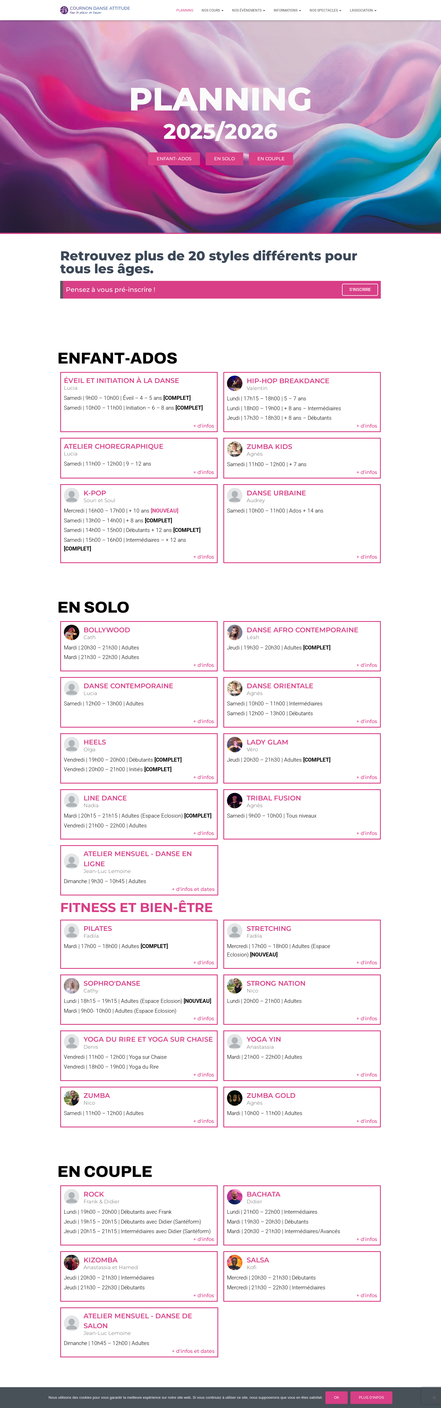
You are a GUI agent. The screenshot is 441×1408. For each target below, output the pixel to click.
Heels (95, 742)
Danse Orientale (280, 686)
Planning (184, 10)
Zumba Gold (271, 1096)
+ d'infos (203, 426)
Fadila (91, 936)
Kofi (251, 1268)
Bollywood (107, 630)
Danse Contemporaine (128, 686)
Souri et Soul (99, 500)
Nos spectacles (325, 10)
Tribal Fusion (274, 798)
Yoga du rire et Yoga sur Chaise (148, 1040)
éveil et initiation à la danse (121, 380)
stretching (269, 929)
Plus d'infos (371, 1397)
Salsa (258, 1260)
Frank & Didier (102, 1202)
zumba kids (269, 447)
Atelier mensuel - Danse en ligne (138, 859)
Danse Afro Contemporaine (302, 630)
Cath (90, 637)
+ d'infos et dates (193, 889)
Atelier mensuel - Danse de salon (138, 1321)
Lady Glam (267, 742)
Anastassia (260, 1047)
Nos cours (213, 10)
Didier (254, 1202)
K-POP (95, 493)
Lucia (71, 388)
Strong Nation (276, 984)
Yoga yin (264, 1040)
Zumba (97, 1096)
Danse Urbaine (276, 493)
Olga (90, 749)
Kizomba (101, 1260)
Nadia (91, 805)
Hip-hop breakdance (288, 381)
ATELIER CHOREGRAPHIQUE (113, 446)
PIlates (98, 929)
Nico (252, 991)
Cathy (91, 991)
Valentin (257, 388)
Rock (94, 1194)
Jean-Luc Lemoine (107, 871)
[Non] (434, 1397)
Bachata (263, 1194)
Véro (252, 749)
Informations (287, 10)
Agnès (255, 454)
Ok (336, 1397)
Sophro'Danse (112, 984)
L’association (363, 10)
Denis (91, 1047)
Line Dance (105, 798)
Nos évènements (248, 10)
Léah (253, 637)
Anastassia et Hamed (111, 1268)
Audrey (256, 500)
